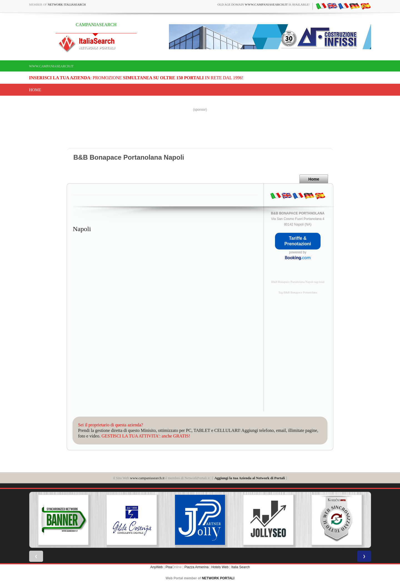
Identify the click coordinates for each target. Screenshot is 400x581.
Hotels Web (220, 567)
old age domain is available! (264, 4)
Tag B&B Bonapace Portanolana (297, 292)
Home (35, 90)
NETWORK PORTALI (218, 578)
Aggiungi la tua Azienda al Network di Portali (249, 478)
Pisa (169, 567)
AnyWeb (156, 567)
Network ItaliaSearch (67, 4)
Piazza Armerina (196, 567)
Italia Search (240, 567)
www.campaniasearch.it (51, 66)
